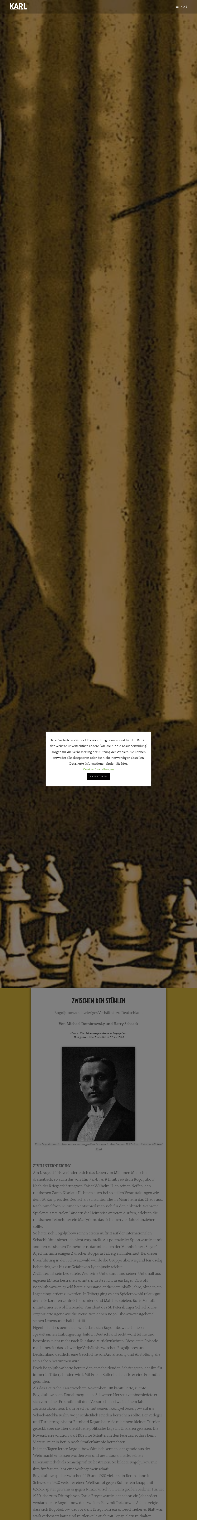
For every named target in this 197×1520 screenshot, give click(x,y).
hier (124, 763)
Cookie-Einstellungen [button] (98, 769)
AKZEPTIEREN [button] (98, 776)
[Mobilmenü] (181, 6)
